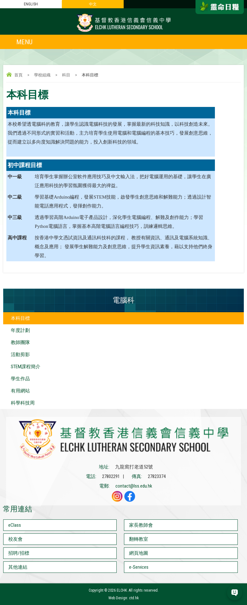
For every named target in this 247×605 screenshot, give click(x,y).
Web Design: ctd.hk (123, 598)
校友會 (15, 539)
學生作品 (20, 379)
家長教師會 (141, 525)
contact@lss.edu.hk (133, 486)
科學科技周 (23, 403)
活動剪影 (20, 354)
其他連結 (17, 567)
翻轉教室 (138, 539)
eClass (14, 525)
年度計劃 (20, 330)
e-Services (138, 567)
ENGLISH (31, 4)
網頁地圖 (138, 553)
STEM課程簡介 (25, 366)
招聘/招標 (18, 553)
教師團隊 (20, 342)
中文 (93, 4)
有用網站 (20, 391)
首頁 (18, 75)
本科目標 (20, 318)
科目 (66, 75)
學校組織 (42, 75)
